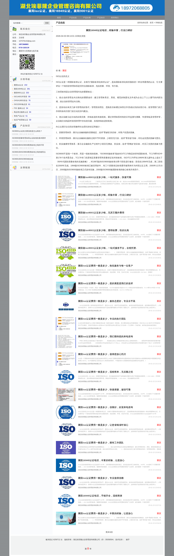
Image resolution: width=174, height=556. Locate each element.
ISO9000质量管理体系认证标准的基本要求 (29, 138)
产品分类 (87, 18)
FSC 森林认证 (19, 108)
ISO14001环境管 (20, 97)
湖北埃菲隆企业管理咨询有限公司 (89, 187)
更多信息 (109, 532)
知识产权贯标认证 (21, 120)
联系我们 (115, 18)
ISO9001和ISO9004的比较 (22, 159)
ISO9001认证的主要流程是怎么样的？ (27, 131)
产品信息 (73, 18)
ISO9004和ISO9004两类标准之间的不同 (28, 145)
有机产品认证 (19, 116)
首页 (59, 18)
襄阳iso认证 (18, 85)
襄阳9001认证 (19, 93)
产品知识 (101, 18)
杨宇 (128, 540)
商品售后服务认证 (21, 112)
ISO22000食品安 (20, 104)
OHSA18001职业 (20, 100)
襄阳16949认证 (20, 89)
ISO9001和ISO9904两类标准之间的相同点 (29, 152)
